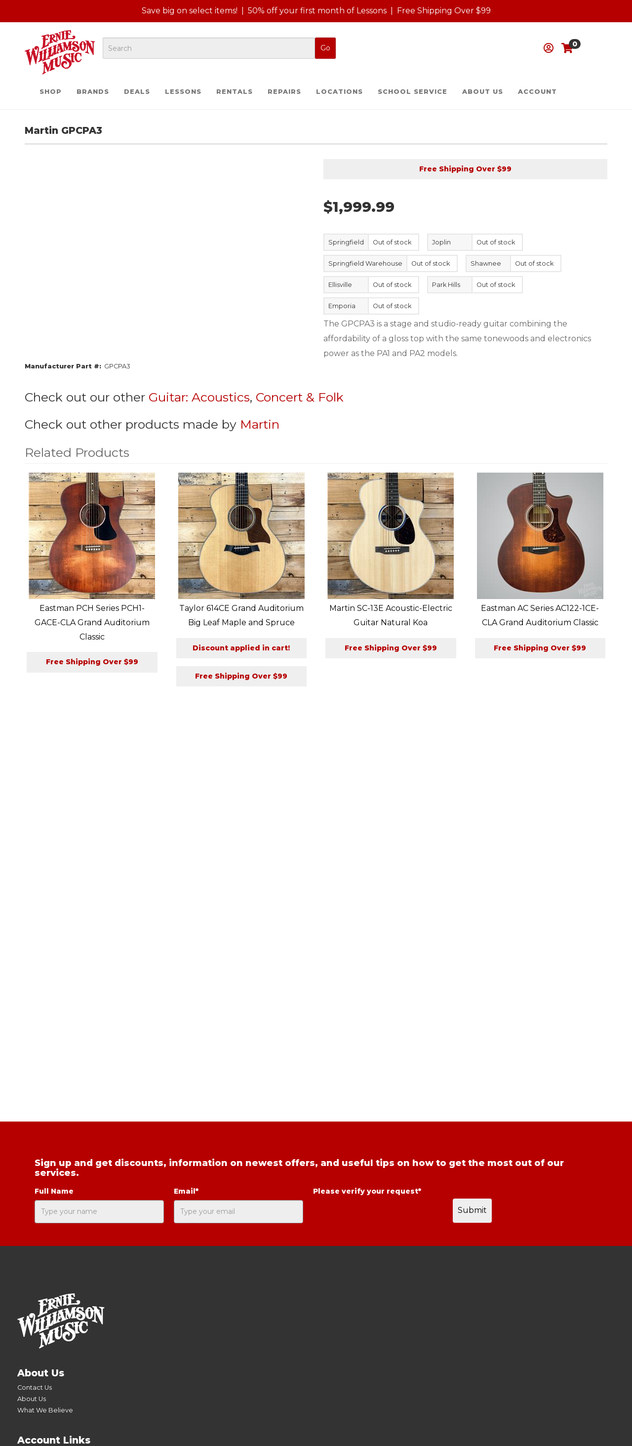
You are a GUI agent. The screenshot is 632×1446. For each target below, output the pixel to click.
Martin (259, 424)
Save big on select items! (189, 10)
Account (537, 91)
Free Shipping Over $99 (444, 10)
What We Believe (45, 1410)
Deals (137, 91)
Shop (51, 91)
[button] (548, 48)
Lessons (183, 91)
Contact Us (34, 1387)
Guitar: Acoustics (199, 397)
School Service (412, 91)
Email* (186, 1191)
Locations (339, 91)
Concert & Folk (300, 397)
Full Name (54, 1191)
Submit (472, 1210)
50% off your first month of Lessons (317, 10)
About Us (482, 91)
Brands (93, 91)
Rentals (234, 91)
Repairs (284, 91)
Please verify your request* (367, 1191)
